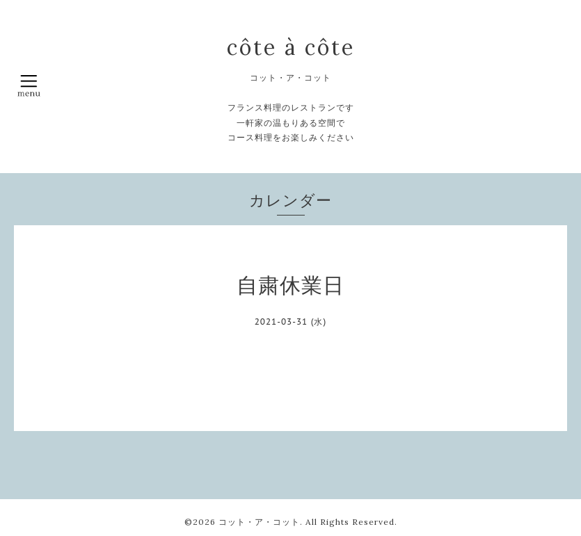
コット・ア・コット (259, 522)
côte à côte (291, 47)
